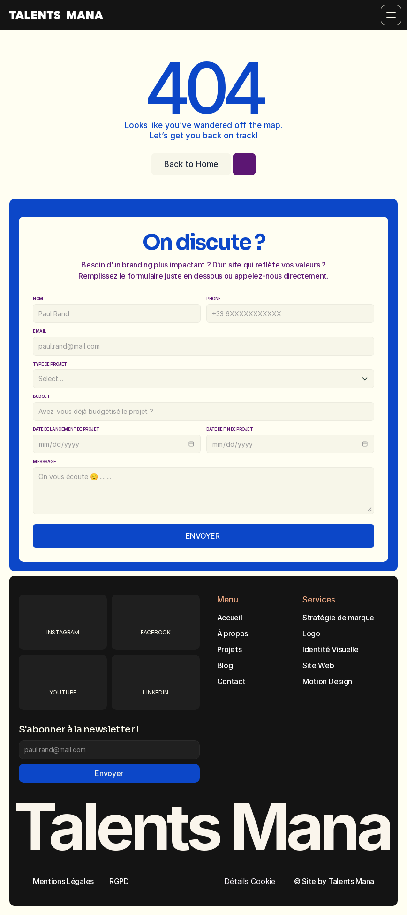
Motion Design (327, 681)
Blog (225, 665)
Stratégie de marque (338, 617)
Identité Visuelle (330, 649)
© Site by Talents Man (332, 881)
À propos (232, 633)
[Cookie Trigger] (249, 881)
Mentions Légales (63, 881)
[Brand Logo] (56, 15)
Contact (231, 681)
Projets (229, 649)
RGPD (119, 881)
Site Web (318, 665)
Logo (311, 633)
